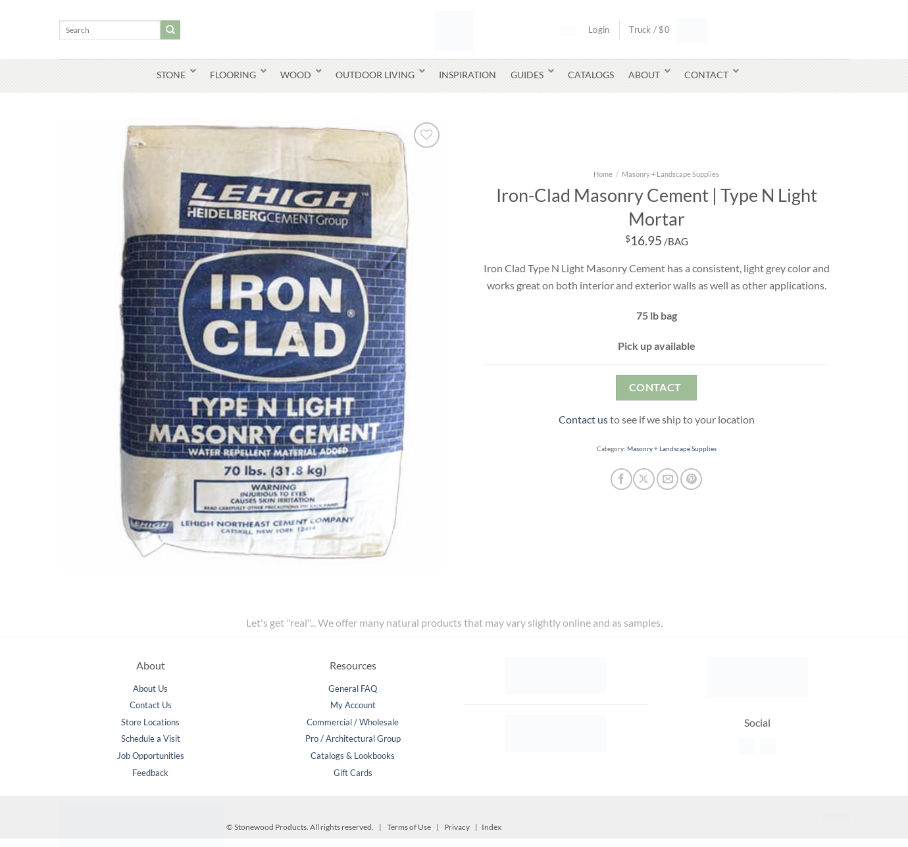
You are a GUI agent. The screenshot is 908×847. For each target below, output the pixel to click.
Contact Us (151, 705)
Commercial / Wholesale (353, 722)
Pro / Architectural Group (353, 738)
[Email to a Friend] (667, 479)
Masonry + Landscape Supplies (670, 174)
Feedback (150, 772)
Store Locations (150, 722)
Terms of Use (409, 827)
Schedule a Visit (150, 738)
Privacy (457, 827)
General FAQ (352, 688)
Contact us (583, 419)
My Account (353, 705)
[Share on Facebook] (621, 479)
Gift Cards (353, 772)
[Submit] (170, 30)
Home (603, 174)
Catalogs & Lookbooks (353, 755)
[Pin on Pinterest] (691, 479)
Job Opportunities (150, 755)
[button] (663, 29)
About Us (150, 688)
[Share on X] (644, 479)
